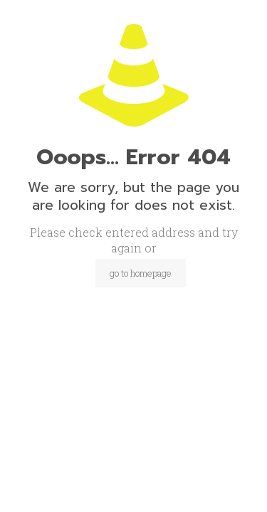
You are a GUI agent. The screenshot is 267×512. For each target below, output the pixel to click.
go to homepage (141, 273)
